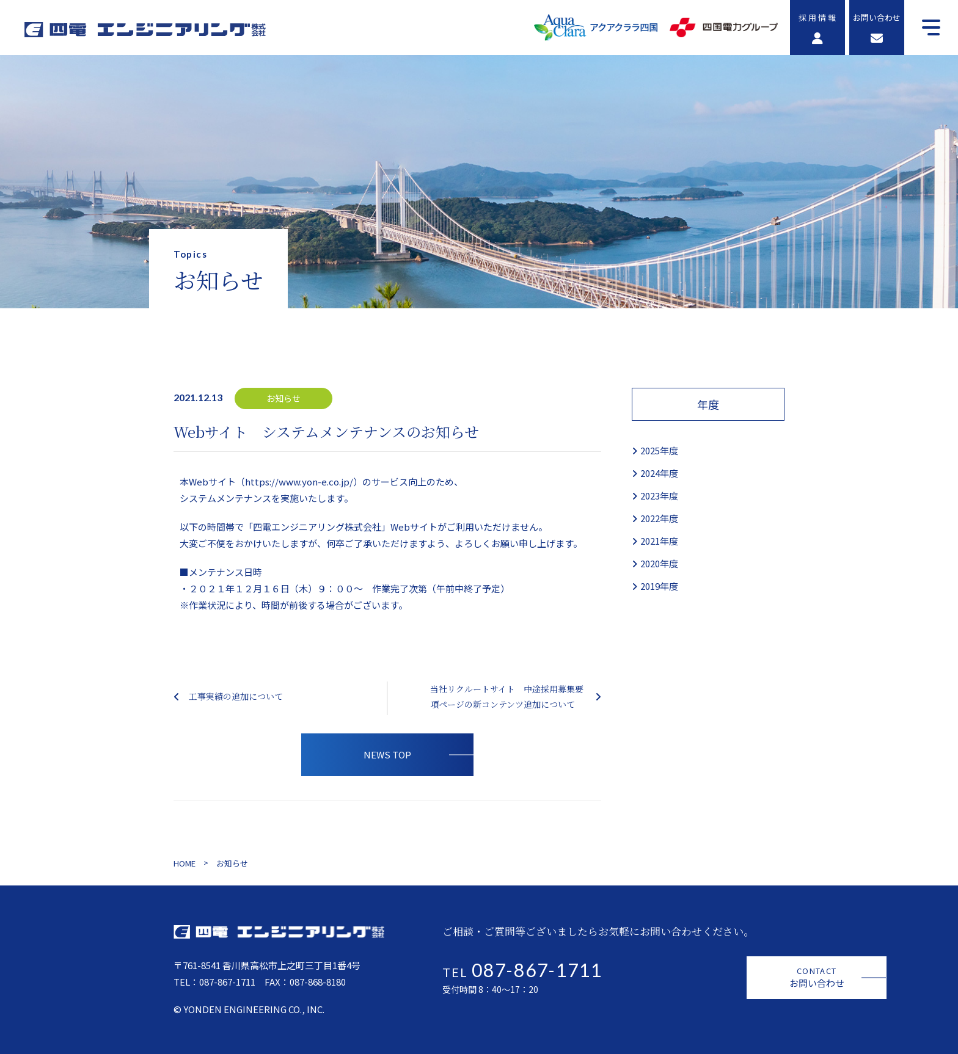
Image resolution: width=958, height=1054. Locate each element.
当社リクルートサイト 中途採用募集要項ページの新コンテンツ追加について (506, 696)
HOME (185, 863)
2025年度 (659, 450)
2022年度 (659, 518)
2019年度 (659, 586)
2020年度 (659, 563)
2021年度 (659, 540)
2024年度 (659, 473)
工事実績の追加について (236, 696)
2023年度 (659, 495)
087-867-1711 (227, 981)
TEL (522, 972)
